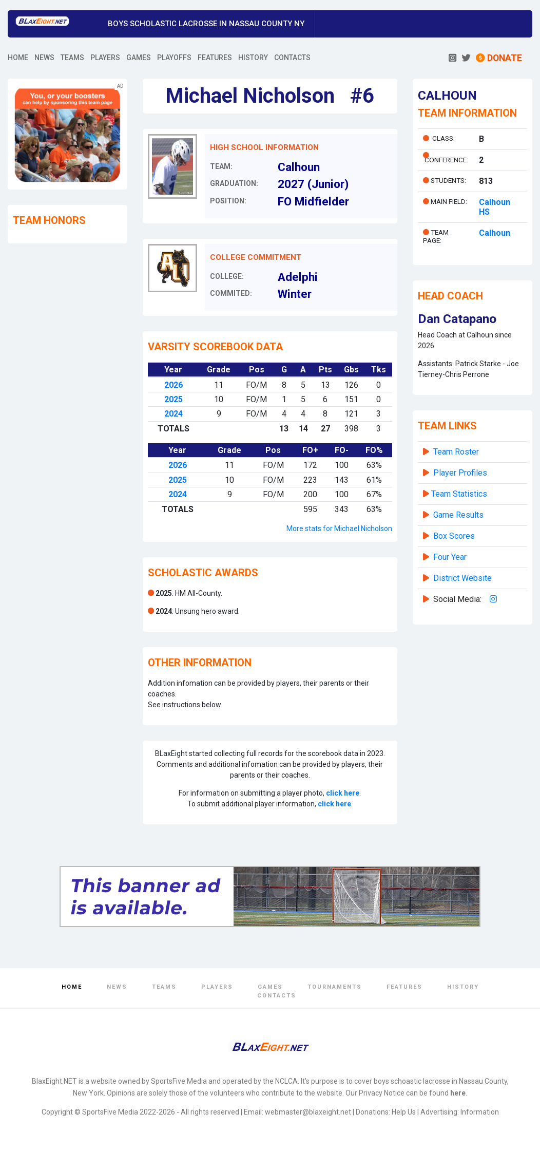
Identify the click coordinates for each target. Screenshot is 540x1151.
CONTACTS (292, 57)
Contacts (276, 995)
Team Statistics (459, 494)
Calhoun (494, 233)
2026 (173, 385)
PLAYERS (105, 57)
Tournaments (334, 987)
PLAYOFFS (174, 57)
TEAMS (72, 57)
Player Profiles (460, 473)
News (117, 987)
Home (72, 987)
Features (404, 987)
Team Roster (456, 452)
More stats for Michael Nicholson (339, 528)
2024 (173, 414)
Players (217, 987)
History (463, 987)
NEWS (44, 57)
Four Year (450, 557)
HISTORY (253, 57)
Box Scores (454, 536)
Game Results (458, 515)
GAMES (138, 57)
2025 (173, 399)
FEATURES (215, 57)
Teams (164, 987)
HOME (18, 57)
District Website (462, 578)
